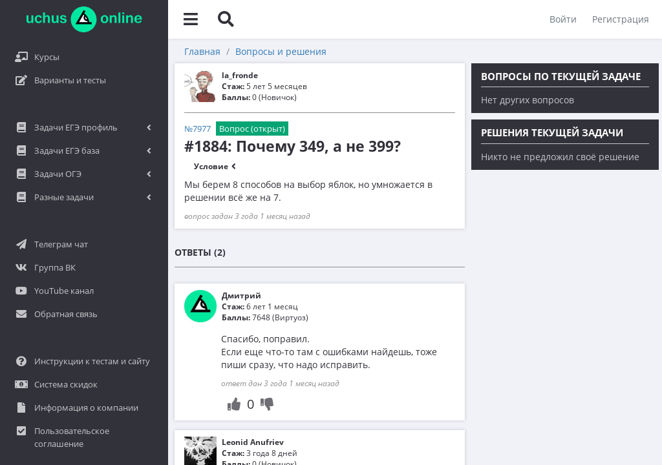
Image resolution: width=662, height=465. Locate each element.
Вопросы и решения (280, 51)
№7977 (197, 128)
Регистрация (620, 19)
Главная (202, 51)
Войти (563, 19)
